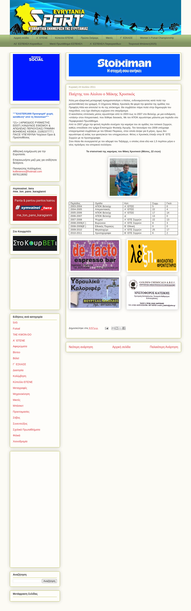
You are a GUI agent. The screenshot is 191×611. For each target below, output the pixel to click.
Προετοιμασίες (21, 411)
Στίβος (16, 417)
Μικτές (109, 37)
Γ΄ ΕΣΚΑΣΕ (126, 37)
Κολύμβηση (19, 376)
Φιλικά (16, 435)
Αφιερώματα (20, 346)
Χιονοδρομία (20, 441)
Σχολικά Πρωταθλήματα (26, 429)
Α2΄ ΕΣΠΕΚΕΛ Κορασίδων (28, 43)
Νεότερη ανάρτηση (81, 347)
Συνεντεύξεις (20, 423)
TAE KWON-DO (22, 334)
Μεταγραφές (20, 387)
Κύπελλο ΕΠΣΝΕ (64, 37)
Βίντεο (16, 352)
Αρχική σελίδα (21, 37)
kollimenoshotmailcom (27, 171)
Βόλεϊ (16, 358)
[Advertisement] (36, 283)
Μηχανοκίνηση (21, 393)
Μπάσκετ (18, 405)
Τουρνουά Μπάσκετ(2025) (142, 43)
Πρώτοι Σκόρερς (89, 37)
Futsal (16, 328)
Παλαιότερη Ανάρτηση (164, 347)
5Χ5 (15, 322)
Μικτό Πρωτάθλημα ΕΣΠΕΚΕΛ (66, 43)
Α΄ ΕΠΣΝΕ (42, 37)
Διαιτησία (18, 370)
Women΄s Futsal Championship (157, 37)
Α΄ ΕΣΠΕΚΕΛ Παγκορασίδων (105, 43)
